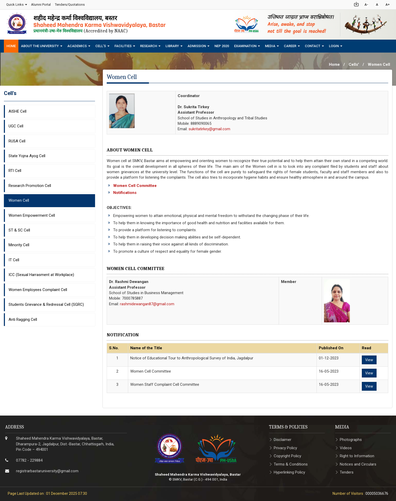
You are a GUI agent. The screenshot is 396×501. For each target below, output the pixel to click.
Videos (346, 446)
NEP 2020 (221, 45)
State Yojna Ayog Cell (27, 154)
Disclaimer (282, 438)
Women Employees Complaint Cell (38, 288)
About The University (40, 45)
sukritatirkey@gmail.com (209, 127)
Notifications (124, 191)
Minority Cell (19, 243)
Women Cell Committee (135, 184)
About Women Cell (130, 148)
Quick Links (14, 4)
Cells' (354, 63)
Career (290, 45)
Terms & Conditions (291, 462)
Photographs (351, 438)
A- (367, 4)
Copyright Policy (287, 454)
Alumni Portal (41, 4)
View (369, 358)
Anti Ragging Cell (23, 318)
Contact (312, 45)
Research (148, 45)
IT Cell (14, 258)
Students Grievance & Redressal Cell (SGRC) (46, 303)
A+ (388, 4)
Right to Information (357, 454)
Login (334, 45)
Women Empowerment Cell (32, 214)
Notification (123, 333)
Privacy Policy (285, 446)
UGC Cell (16, 124)
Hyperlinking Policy (289, 470)
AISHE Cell (17, 109)
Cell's (100, 45)
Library (172, 45)
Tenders (347, 470)
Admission (197, 45)
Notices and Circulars (358, 462)
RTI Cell (15, 169)
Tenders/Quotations (69, 4)
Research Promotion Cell (30, 184)
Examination (245, 45)
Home (11, 45)
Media (270, 45)
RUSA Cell (17, 139)
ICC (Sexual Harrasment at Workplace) (41, 273)
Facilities (123, 45)
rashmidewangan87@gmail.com (147, 302)
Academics (77, 45)
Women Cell (19, 199)
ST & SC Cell (19, 228)
